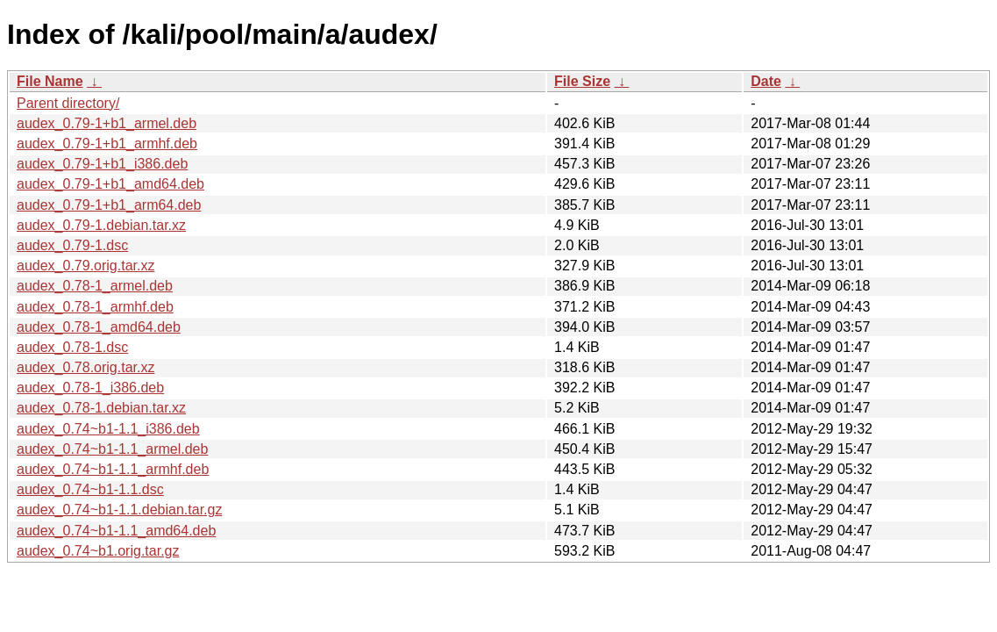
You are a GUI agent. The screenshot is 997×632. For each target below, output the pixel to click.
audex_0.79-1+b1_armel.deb (106, 123)
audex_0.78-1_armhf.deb (95, 306)
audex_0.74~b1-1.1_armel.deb (112, 449)
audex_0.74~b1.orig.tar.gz (98, 550)
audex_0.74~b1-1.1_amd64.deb (116, 530)
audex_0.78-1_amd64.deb (99, 327)
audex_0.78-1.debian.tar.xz (101, 407)
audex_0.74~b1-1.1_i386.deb (108, 428)
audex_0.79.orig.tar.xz (85, 265)
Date (766, 81)
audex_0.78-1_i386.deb (90, 387)
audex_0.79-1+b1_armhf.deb (107, 143)
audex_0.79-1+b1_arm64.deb (109, 205)
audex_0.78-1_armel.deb (95, 285)
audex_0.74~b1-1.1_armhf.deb (113, 469)
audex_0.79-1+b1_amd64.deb (110, 183)
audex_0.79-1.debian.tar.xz (101, 225)
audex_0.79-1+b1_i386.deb (102, 163)
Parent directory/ (68, 103)
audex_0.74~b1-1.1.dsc (90, 489)
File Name (50, 81)
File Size (582, 81)
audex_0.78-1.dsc (72, 347)
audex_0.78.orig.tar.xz (85, 367)
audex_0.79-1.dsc (72, 245)
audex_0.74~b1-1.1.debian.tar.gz (119, 509)
